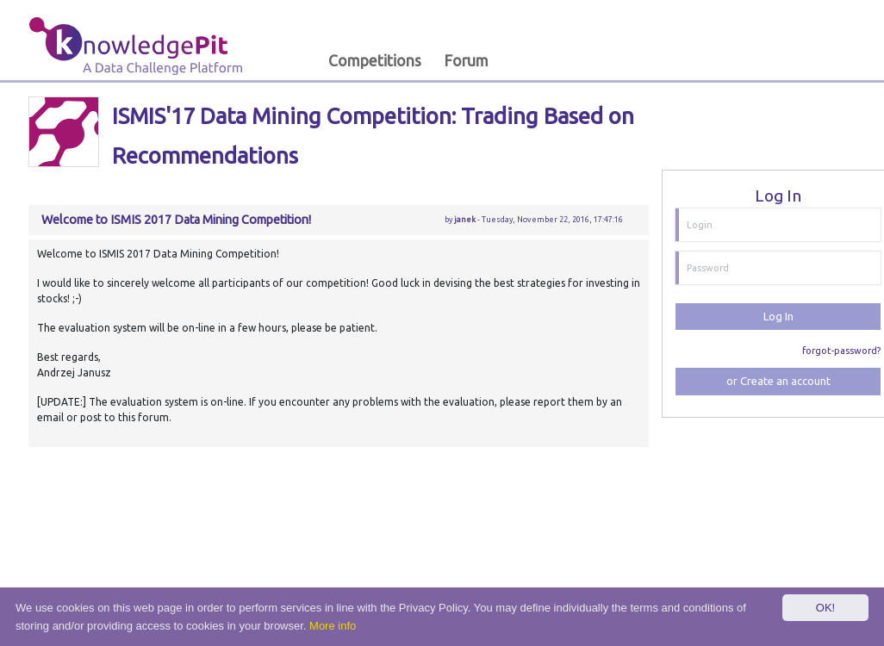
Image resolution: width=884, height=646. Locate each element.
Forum (466, 61)
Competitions (374, 61)
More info (332, 625)
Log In (778, 316)
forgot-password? (841, 350)
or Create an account (778, 381)
